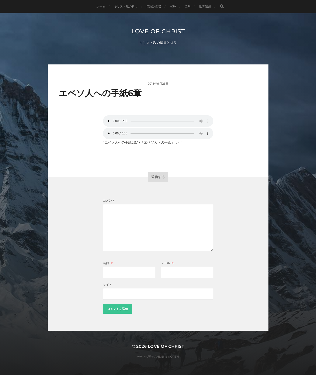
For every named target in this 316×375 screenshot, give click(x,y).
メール (167, 263)
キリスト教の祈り (126, 6)
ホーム (100, 6)
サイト (107, 285)
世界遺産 (205, 6)
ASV (173, 6)
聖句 (188, 6)
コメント (109, 200)
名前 (108, 263)
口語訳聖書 (154, 6)
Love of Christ (158, 31)
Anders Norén (166, 356)
